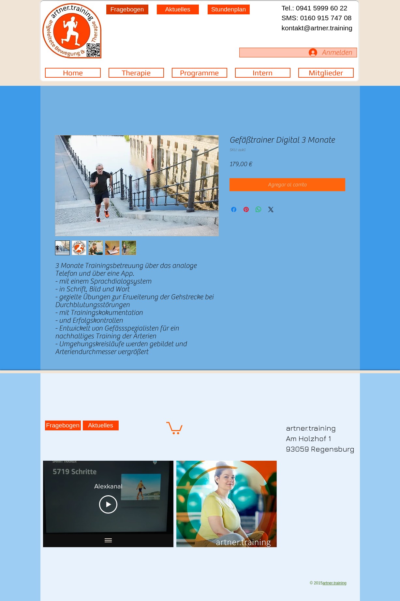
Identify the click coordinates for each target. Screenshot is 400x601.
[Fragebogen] (127, 9)
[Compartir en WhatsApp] (258, 209)
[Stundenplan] (229, 9)
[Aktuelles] (178, 9)
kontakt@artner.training (317, 28)
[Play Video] (108, 504)
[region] (199, 40)
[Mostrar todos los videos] (108, 540)
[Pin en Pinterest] (246, 209)
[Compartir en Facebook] (234, 209)
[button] (174, 427)
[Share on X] (271, 209)
